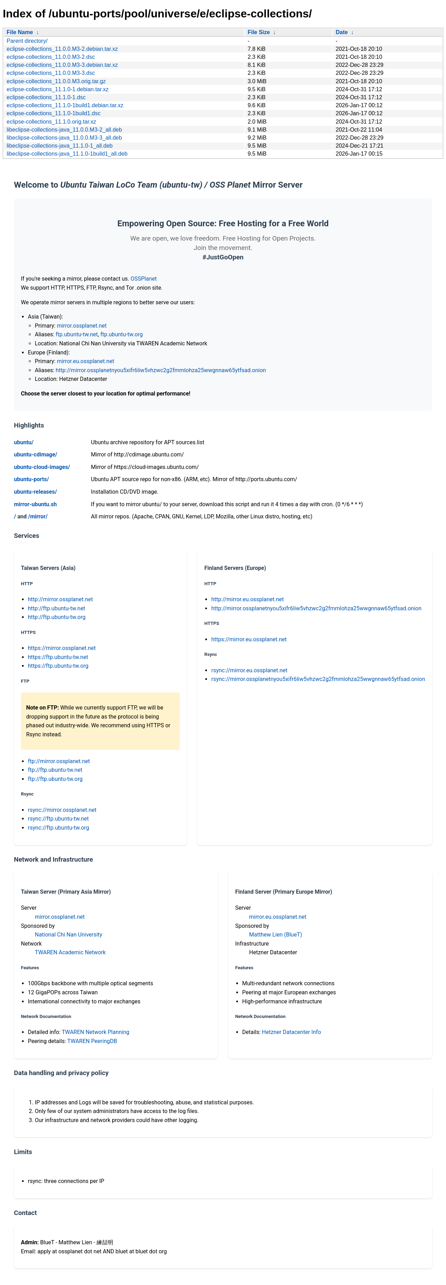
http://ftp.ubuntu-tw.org (56, 617)
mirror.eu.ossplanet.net (85, 361)
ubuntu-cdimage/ (35, 454)
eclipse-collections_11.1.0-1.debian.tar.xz (58, 89)
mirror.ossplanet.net (82, 325)
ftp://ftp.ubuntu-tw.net (55, 770)
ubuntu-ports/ (31, 479)
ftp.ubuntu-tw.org (121, 334)
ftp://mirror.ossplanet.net (59, 761)
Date (342, 32)
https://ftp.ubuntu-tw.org (58, 666)
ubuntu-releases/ (35, 491)
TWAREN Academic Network (70, 952)
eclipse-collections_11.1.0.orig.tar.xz (51, 122)
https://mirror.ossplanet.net (62, 648)
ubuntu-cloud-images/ (42, 467)
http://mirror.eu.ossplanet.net (247, 599)
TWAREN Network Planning (95, 1032)
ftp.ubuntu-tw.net (77, 334)
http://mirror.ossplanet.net (60, 599)
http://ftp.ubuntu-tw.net (56, 608)
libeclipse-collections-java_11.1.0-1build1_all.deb (67, 154)
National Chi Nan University (68, 934)
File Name (20, 32)
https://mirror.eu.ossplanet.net (248, 639)
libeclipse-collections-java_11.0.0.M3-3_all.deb (64, 138)
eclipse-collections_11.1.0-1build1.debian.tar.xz (65, 105)
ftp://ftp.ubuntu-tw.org (55, 779)
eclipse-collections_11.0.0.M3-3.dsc (51, 73)
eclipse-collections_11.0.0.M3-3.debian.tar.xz (62, 65)
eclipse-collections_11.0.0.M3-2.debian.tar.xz (62, 49)
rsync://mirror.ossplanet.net (62, 810)
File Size (259, 32)
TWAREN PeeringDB (92, 1041)
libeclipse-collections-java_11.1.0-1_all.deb (60, 146)
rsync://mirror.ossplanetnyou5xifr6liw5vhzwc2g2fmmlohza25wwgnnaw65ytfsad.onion (318, 679)
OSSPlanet (144, 278)
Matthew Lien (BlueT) (275, 934)
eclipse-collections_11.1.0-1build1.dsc (54, 113)
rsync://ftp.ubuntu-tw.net (58, 818)
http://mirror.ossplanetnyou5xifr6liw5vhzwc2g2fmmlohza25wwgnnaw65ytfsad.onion (161, 370)
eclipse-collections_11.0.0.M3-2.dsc (51, 57)
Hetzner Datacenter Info (291, 1032)
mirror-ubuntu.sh (35, 504)
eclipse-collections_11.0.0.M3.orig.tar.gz (56, 81)
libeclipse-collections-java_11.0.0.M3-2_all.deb (64, 130)
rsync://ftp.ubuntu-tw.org (58, 827)
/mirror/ (37, 516)
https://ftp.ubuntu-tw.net (58, 657)
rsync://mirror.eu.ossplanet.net (249, 670)
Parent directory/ (27, 41)
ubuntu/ (23, 442)
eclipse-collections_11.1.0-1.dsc (46, 97)
